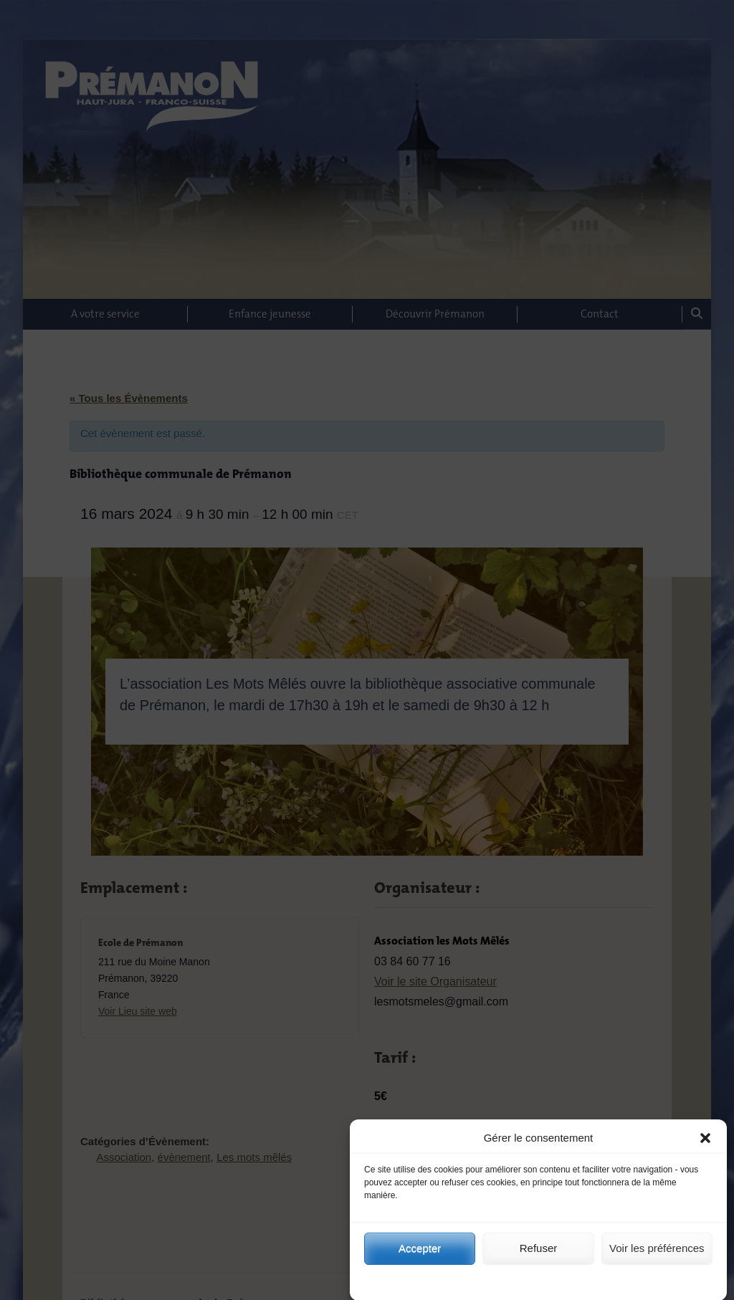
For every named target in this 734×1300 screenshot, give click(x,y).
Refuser (539, 1264)
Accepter (420, 1264)
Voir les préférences (657, 1264)
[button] (705, 1154)
